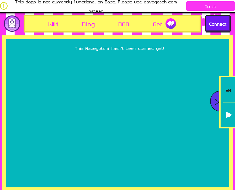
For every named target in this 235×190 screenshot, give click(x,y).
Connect (218, 23)
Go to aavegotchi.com (210, 7)
